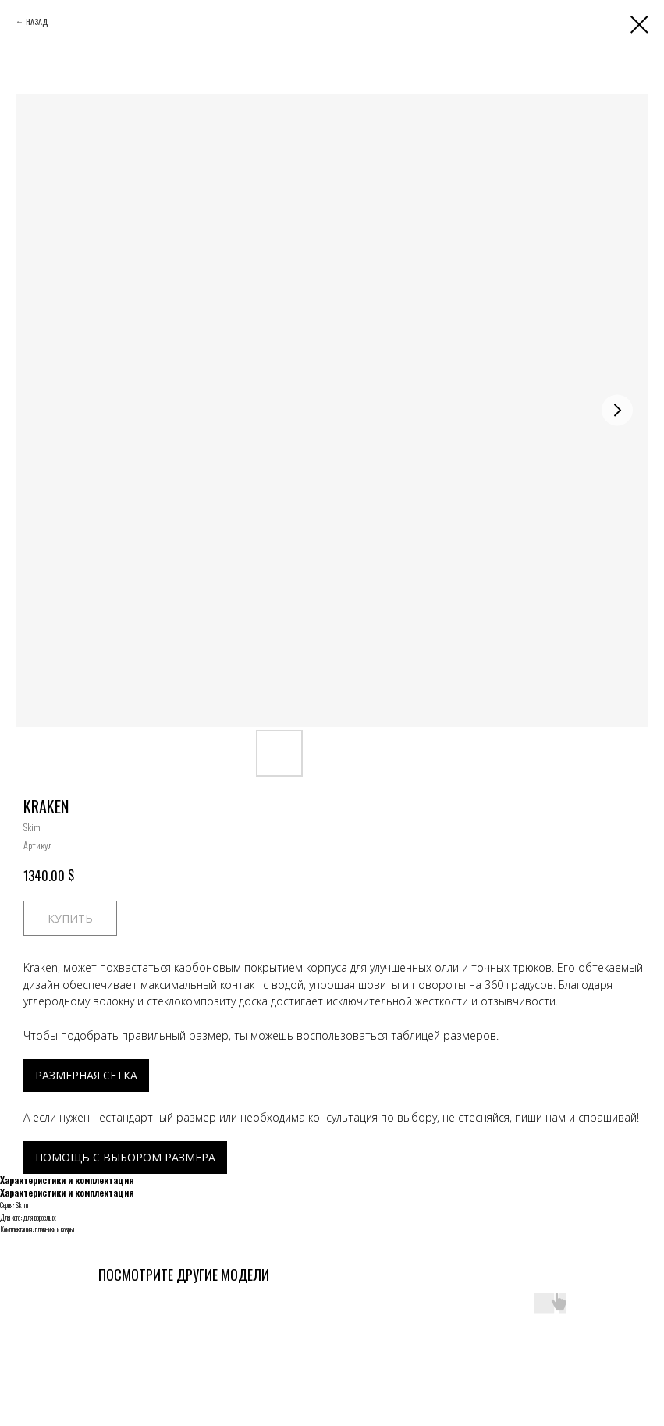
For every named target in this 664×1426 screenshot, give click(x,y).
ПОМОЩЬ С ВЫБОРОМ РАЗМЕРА (125, 1157)
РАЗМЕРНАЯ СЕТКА (86, 1075)
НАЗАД (37, 21)
